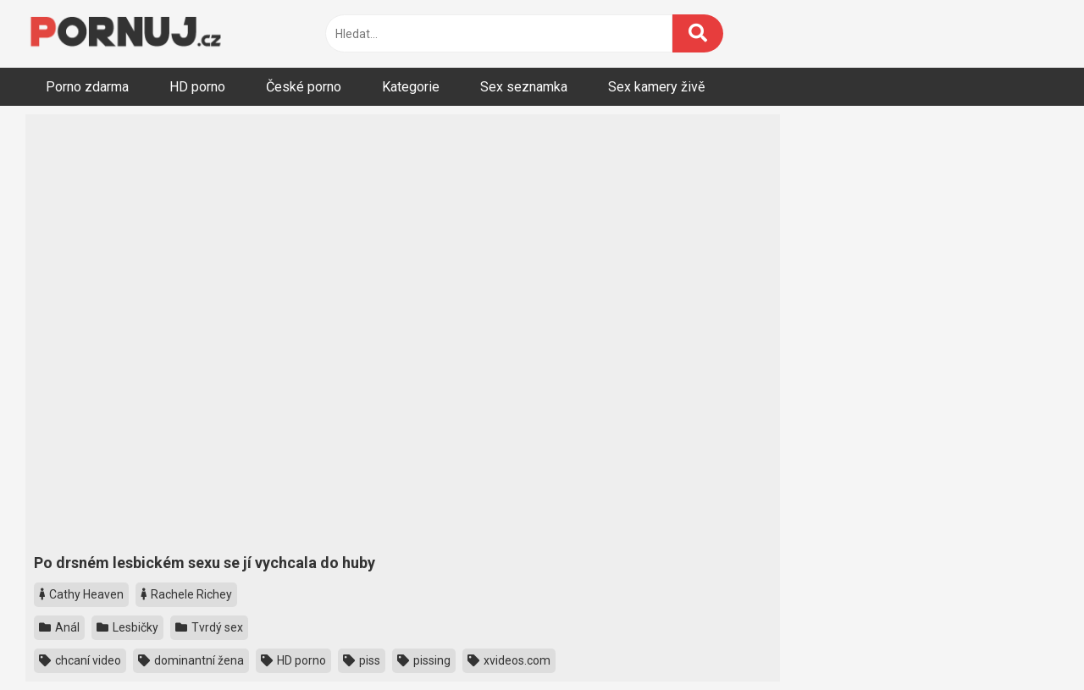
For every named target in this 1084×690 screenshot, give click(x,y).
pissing (424, 660)
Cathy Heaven (81, 594)
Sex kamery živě (656, 87)
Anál (59, 627)
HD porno (197, 87)
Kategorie (411, 87)
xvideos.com (508, 660)
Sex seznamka (523, 87)
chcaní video (80, 660)
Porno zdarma (87, 87)
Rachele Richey (186, 594)
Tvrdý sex (209, 627)
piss (361, 660)
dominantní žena (191, 660)
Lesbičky (127, 627)
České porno (303, 87)
